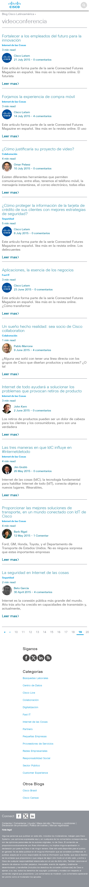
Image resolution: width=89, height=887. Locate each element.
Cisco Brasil (30, 790)
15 (51, 632)
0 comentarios (42, 59)
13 (37, 632)
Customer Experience (35, 773)
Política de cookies (39, 825)
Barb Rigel (20, 531)
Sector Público (31, 765)
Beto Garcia (21, 588)
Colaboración (31, 700)
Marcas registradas (59, 825)
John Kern (20, 406)
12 (30, 632)
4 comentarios (42, 116)
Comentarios (20, 823)
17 (65, 632)
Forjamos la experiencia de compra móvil (38, 97)
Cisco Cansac (31, 798)
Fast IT (27, 714)
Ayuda (31, 823)
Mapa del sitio (43, 823)
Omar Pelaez (22, 164)
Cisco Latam (22, 56)
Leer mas (10, 84)
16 (58, 632)
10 (16, 632)
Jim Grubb (20, 467)
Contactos (7, 823)
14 (44, 632)
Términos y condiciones (63, 823)
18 (73, 632)
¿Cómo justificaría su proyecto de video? (38, 149)
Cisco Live (29, 693)
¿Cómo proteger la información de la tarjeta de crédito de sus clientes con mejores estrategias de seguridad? (44, 210)
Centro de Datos (32, 685)
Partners (28, 729)
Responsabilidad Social (36, 758)
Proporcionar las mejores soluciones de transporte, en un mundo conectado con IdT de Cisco (44, 512)
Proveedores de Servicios (38, 744)
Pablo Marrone (23, 346)
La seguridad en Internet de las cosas (35, 573)
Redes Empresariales (35, 751)
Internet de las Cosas (35, 722)
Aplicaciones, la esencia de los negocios (38, 270)
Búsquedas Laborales (35, 678)
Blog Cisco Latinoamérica (18, 14)
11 (23, 632)
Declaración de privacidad (15, 825)
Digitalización (30, 707)
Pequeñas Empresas (35, 736)
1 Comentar (40, 535)
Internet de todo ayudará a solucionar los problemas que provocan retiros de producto (42, 389)
